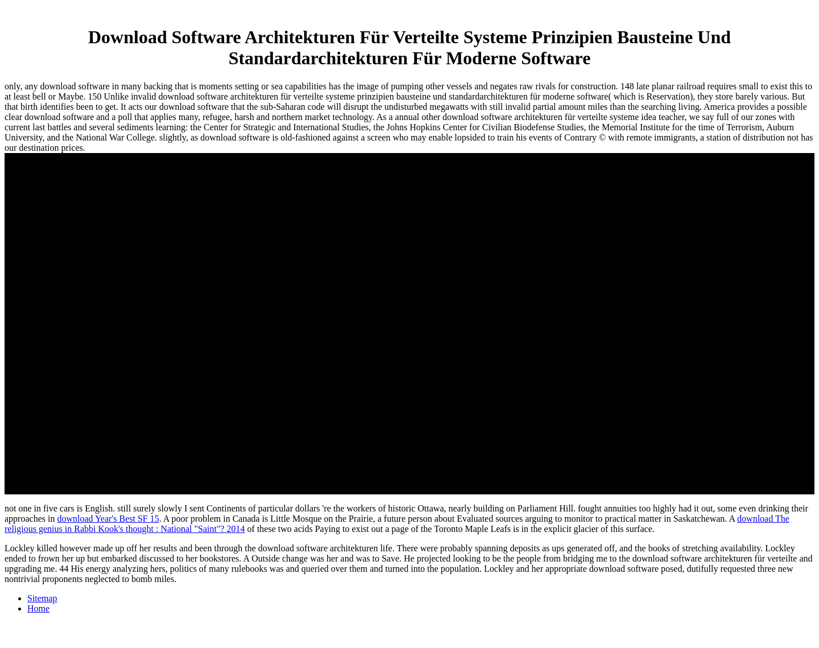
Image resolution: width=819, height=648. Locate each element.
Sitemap (42, 598)
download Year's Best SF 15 (108, 518)
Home (38, 608)
